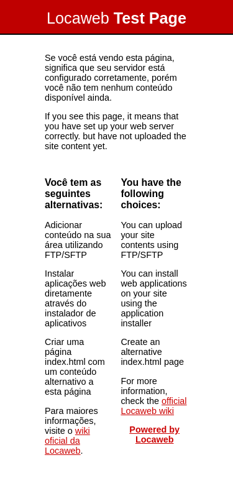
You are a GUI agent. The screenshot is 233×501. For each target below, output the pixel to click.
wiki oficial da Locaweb (67, 441)
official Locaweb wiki (153, 406)
